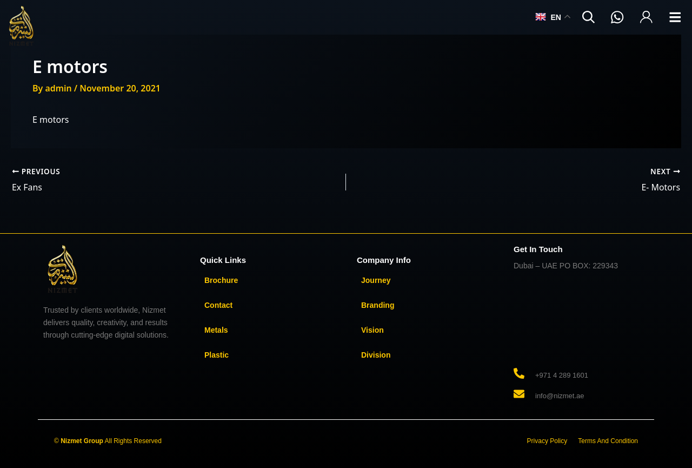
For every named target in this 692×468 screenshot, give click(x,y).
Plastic (216, 354)
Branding (377, 304)
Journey (375, 279)
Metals (216, 329)
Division (375, 354)
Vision (372, 329)
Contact (218, 304)
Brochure (221, 279)
